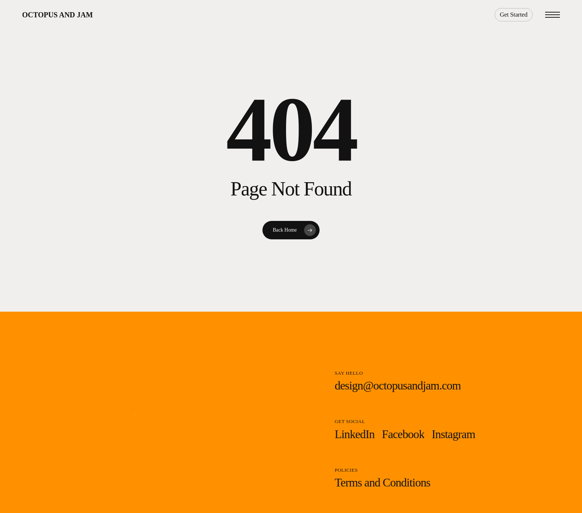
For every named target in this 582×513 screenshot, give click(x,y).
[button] (552, 15)
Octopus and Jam (57, 14)
